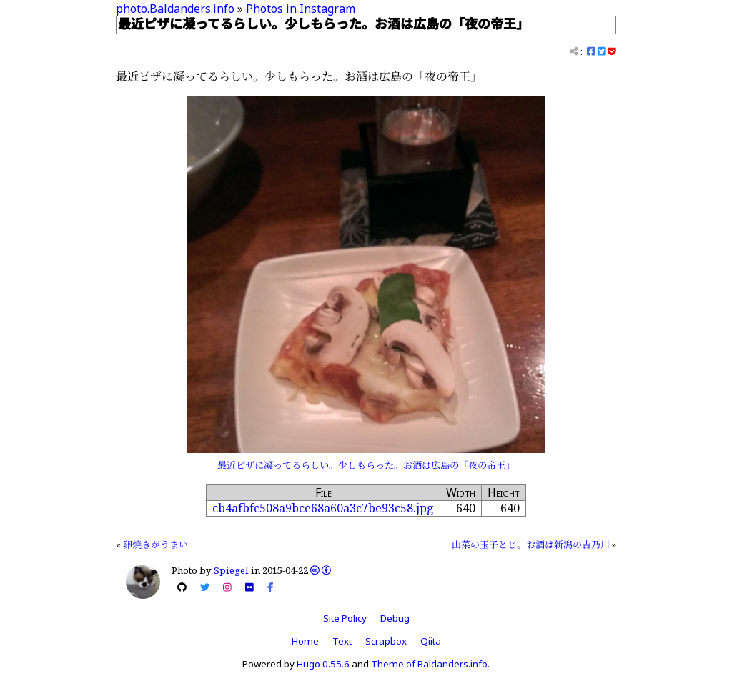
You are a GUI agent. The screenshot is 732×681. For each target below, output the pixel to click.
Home (305, 641)
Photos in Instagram (300, 8)
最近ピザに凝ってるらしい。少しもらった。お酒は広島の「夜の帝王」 (366, 465)
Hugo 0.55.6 (323, 663)
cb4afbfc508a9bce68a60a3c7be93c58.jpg (323, 508)
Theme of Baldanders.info (429, 663)
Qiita (430, 641)
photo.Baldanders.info (175, 8)
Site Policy (345, 618)
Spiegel (231, 570)
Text (342, 641)
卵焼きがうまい (155, 544)
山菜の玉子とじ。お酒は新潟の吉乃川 (531, 544)
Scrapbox (386, 641)
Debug (395, 618)
